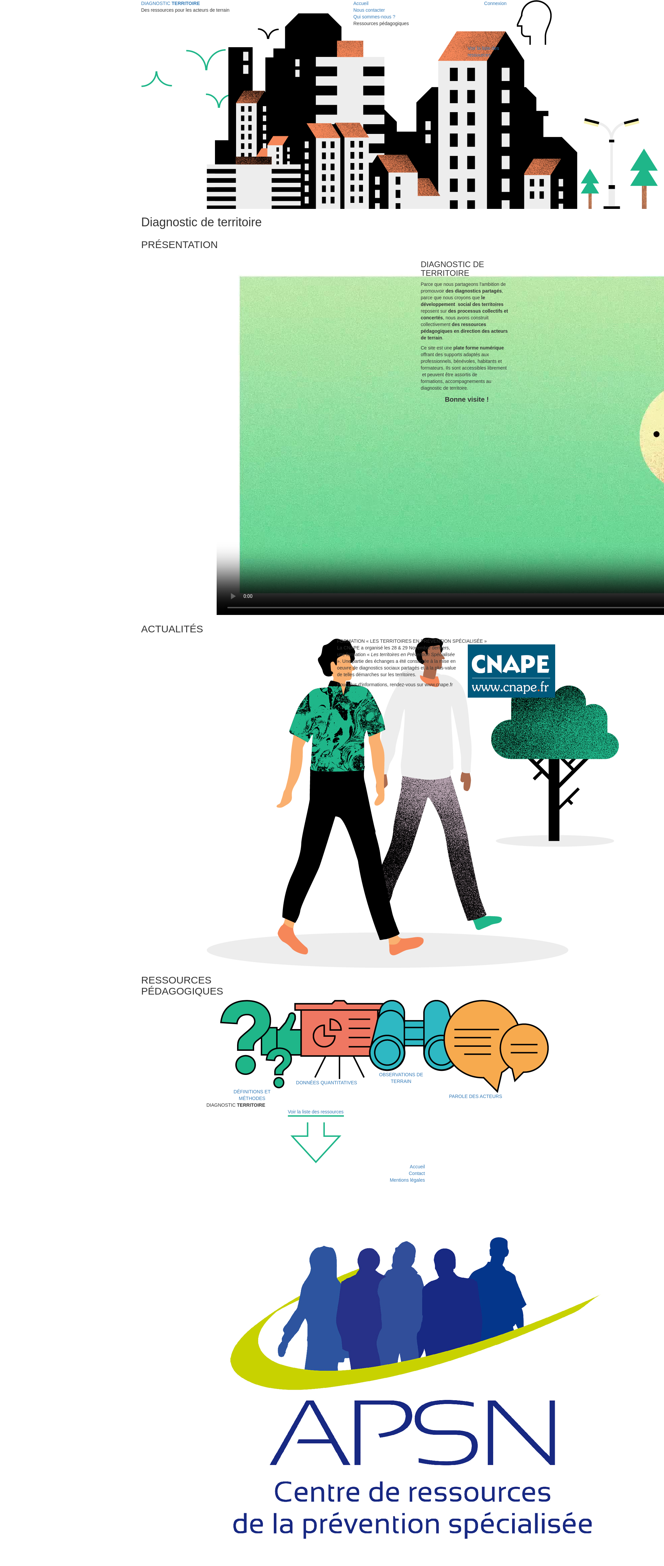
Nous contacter (369, 10)
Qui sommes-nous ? (374, 16)
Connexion (495, 3)
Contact (417, 1173)
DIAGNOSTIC (170, 3)
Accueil (360, 3)
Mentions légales (407, 1180)
